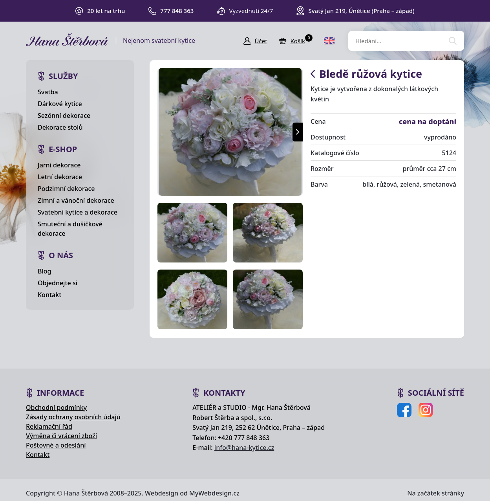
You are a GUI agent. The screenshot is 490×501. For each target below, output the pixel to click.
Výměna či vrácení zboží (61, 435)
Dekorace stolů (60, 127)
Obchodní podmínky (56, 407)
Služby (63, 76)
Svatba (48, 92)
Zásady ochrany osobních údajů (73, 417)
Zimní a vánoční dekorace (76, 200)
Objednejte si (57, 283)
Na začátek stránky (435, 493)
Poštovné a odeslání (56, 445)
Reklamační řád (49, 426)
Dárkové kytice (60, 103)
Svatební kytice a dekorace (77, 212)
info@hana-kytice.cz (244, 447)
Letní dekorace (60, 177)
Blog (44, 271)
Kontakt (49, 294)
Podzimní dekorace (66, 188)
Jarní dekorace (59, 165)
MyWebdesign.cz (214, 493)
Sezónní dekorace (64, 115)
